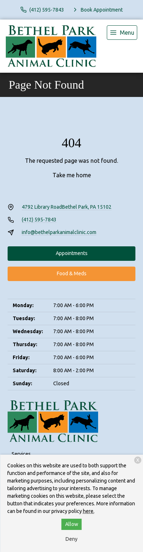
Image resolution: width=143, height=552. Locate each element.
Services (21, 454)
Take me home (71, 175)
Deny (71, 539)
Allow (71, 524)
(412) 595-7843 (39, 219)
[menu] (122, 32)
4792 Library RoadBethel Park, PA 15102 (67, 207)
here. (88, 511)
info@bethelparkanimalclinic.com (59, 232)
